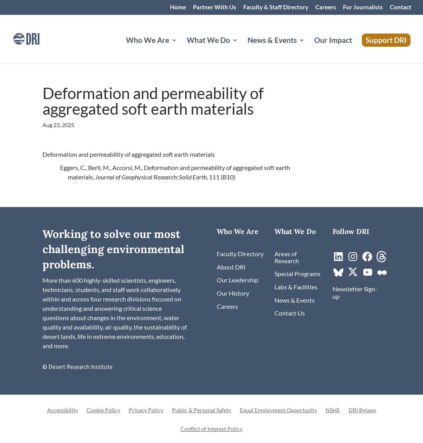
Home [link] (178, 7)
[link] (37, 38)
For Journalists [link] (363, 7)
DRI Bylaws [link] (362, 410)
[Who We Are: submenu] (180, 49)
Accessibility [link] (62, 410)
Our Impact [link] (333, 40)
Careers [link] (325, 7)
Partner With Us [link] (214, 7)
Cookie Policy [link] (103, 410)
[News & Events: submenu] (308, 49)
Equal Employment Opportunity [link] (278, 410)
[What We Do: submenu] (241, 49)
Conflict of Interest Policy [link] (211, 429)
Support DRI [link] (386, 39)
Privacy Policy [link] (146, 410)
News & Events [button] (272, 40)
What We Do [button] (208, 40)
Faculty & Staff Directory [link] (275, 7)
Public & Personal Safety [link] (201, 410)
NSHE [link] (333, 410)
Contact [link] (400, 7)
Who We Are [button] (147, 40)
